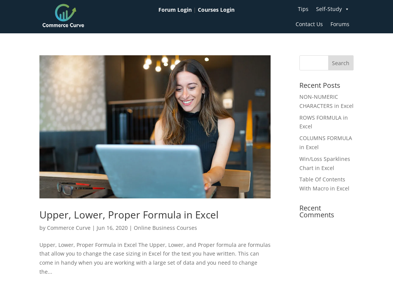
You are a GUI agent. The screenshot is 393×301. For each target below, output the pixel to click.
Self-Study (332, 9)
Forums (339, 24)
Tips (303, 8)
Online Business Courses (165, 227)
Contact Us (309, 24)
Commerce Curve (69, 227)
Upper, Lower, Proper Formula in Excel (129, 214)
